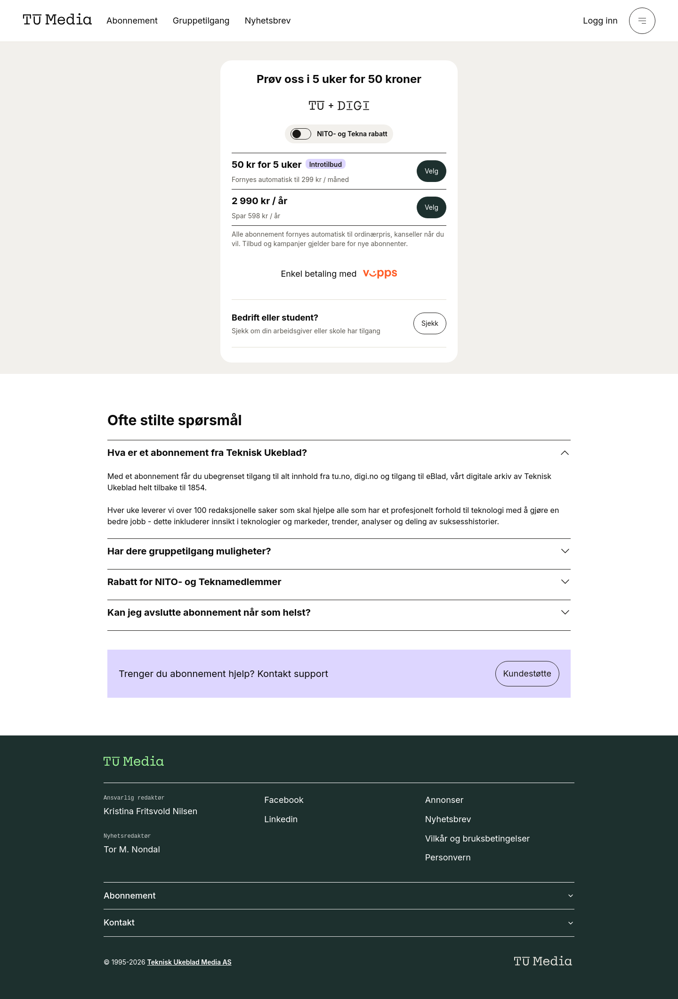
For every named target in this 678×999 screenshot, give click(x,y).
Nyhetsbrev (268, 20)
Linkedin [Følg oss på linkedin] (281, 819)
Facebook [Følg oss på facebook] (284, 800)
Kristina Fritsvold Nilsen (151, 811)
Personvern (448, 857)
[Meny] (642, 21)
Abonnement (132, 20)
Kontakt (339, 922)
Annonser (444, 800)
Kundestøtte (527, 673)
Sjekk (429, 323)
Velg (431, 171)
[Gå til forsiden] (134, 761)
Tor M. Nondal (132, 849)
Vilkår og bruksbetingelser (477, 838)
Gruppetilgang (201, 20)
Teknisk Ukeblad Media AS (189, 962)
